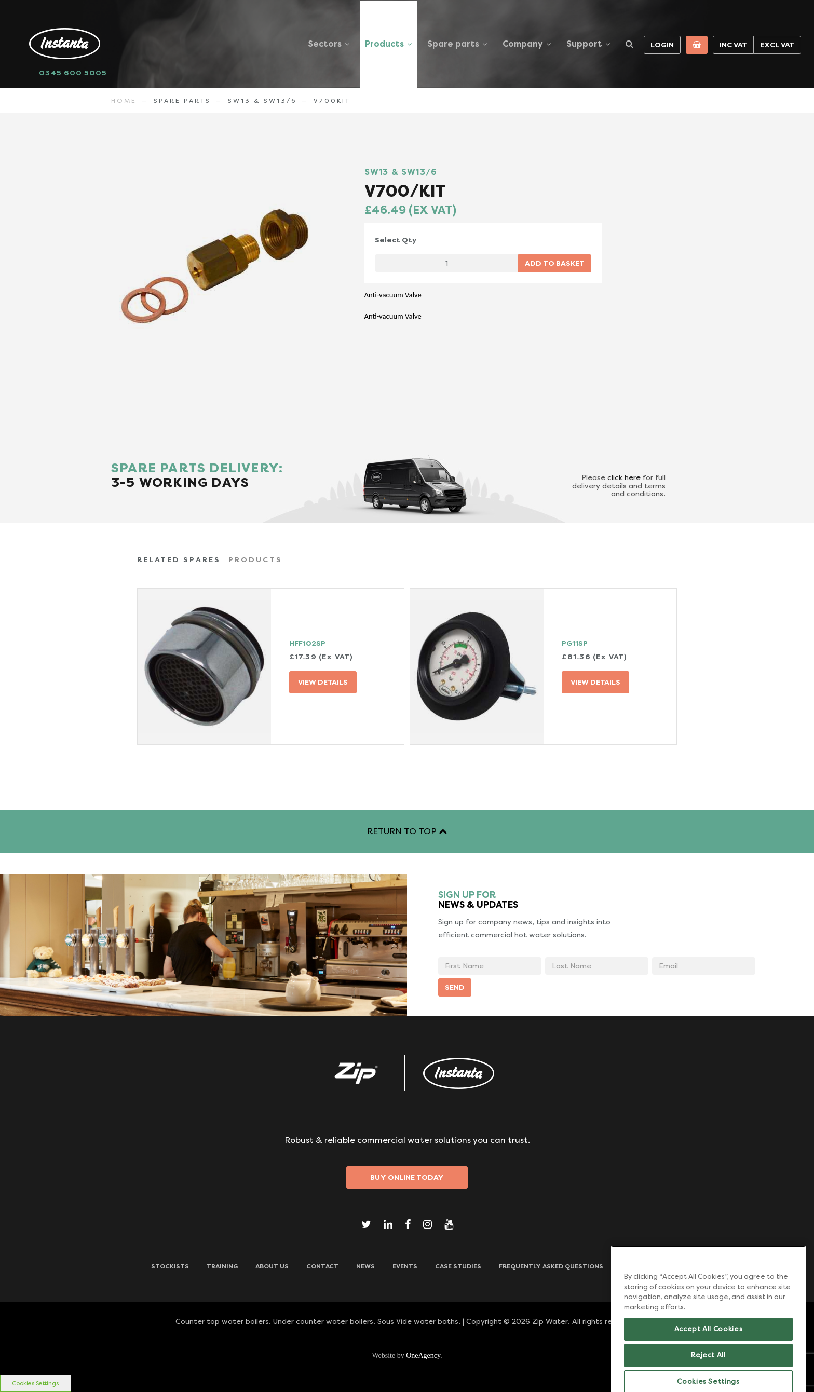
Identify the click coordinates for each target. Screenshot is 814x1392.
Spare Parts (182, 100)
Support (584, 44)
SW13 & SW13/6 (262, 100)
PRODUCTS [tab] (255, 559)
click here (624, 477)
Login (662, 44)
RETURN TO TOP (407, 831)
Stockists (170, 1266)
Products (384, 44)
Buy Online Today (407, 1177)
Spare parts (453, 44)
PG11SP (575, 643)
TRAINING (222, 1266)
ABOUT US (272, 1266)
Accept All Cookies (708, 1366)
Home (124, 100)
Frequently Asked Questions (551, 1266)
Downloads (642, 1266)
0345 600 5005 (73, 73)
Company (523, 44)
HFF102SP (307, 643)
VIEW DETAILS (323, 682)
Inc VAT (733, 44)
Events (404, 1266)
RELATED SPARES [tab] (179, 559)
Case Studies (458, 1266)
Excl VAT (777, 44)
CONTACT (322, 1266)
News (365, 1266)
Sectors (325, 44)
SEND (455, 987)
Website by (407, 1355)
